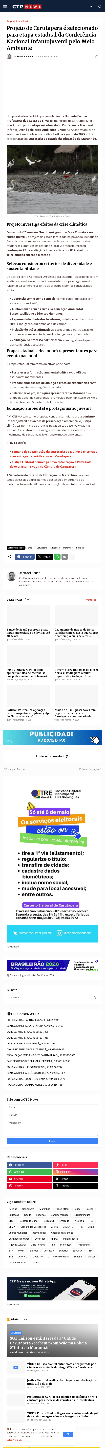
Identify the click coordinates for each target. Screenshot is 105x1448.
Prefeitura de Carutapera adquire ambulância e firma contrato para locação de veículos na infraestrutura (62, 1398)
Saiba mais (12, 1439)
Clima (91, 1227)
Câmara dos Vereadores (33, 1227)
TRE (80, 1227)
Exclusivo (78, 1250)
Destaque (49, 1250)
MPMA (54, 1238)
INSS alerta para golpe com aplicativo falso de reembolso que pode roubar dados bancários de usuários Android (28, 673)
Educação (55, 548)
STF (11, 1250)
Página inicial (13, 21)
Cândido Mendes (59, 1215)
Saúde (27, 1215)
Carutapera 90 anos (19, 1238)
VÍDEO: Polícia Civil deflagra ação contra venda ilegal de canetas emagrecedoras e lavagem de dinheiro (62, 1415)
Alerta (54, 1227)
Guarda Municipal (18, 1232)
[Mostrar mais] (72, 557)
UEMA (12, 1227)
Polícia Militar (62, 1209)
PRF (90, 1250)
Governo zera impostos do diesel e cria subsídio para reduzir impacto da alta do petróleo (76, 673)
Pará (52, 1244)
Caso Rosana (38, 1244)
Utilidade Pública (17, 1262)
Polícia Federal (70, 1238)
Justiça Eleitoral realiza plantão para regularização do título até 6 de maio (62, 1382)
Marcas (91, 1256)
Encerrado (40, 1238)
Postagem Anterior (15, 769)
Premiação (66, 1244)
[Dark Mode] (92, 6)
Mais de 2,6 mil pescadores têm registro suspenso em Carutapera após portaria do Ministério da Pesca (75, 713)
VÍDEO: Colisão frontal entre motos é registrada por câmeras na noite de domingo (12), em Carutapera (61, 1365)
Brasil (25, 21)
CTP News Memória (58, 1256)
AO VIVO (22, 1256)
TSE (11, 1256)
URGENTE (68, 1227)
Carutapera (42, 548)
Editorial (78, 1256)
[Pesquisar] (100, 6)
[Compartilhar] (95, 56)
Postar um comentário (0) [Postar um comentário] (52, 756)
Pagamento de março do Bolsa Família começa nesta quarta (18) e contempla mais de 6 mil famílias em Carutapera (76, 633)
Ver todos (91, 600)
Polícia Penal (83, 1244)
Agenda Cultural (17, 1244)
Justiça (89, 1209)
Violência (79, 1221)
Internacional (39, 1232)
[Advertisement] (52, 87)
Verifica (35, 1262)
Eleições (34, 1250)
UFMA (21, 1250)
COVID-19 (38, 1256)
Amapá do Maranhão (62, 1232)
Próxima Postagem (89, 769)
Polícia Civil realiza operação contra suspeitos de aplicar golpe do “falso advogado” (28, 713)
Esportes (41, 1215)
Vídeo (78, 1209)
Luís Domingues (82, 1215)
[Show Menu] (5, 6)
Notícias (80, 548)
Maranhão (68, 548)
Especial (63, 1250)
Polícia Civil (48, 1221)
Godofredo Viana (29, 1221)
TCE (91, 1221)
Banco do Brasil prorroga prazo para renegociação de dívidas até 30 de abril (28, 633)
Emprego (64, 1221)
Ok (68, 1434)
